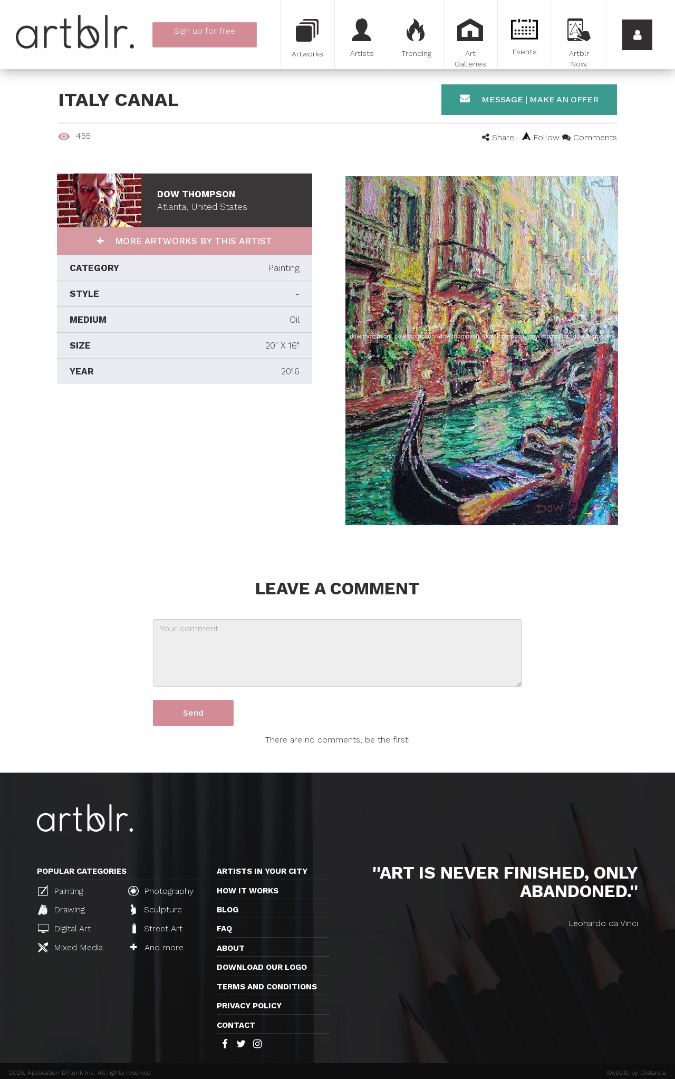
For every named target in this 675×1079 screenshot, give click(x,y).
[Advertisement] (184, 479)
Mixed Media (70, 947)
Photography (161, 890)
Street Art (156, 928)
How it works (247, 890)
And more (157, 947)
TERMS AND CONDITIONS (267, 986)
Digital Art (64, 928)
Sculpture (156, 909)
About (231, 948)
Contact (236, 1025)
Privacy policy (249, 1005)
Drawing (61, 909)
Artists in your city (262, 871)
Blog (227, 909)
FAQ (224, 928)
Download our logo (262, 967)
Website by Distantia (636, 1072)
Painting (60, 890)
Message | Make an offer (529, 98)
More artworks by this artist (192, 241)
